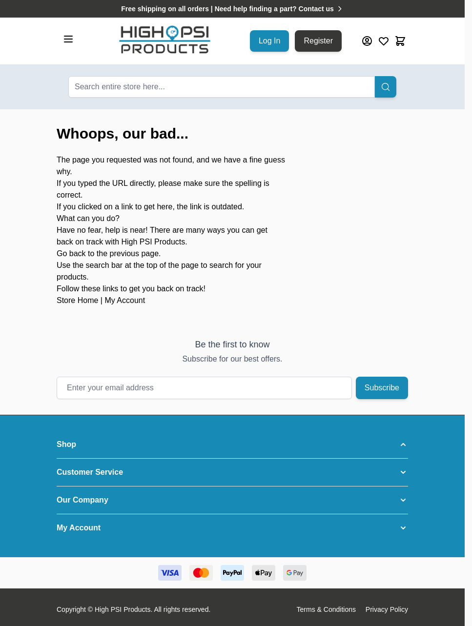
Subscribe (382, 388)
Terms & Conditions (326, 609)
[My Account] (367, 41)
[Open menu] (68, 39)
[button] (232, 444)
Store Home (77, 300)
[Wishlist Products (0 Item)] (383, 41)
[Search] (385, 87)
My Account (124, 300)
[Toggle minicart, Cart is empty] (400, 41)
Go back (71, 253)
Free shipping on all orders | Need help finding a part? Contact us (232, 9)
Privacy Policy (387, 609)
